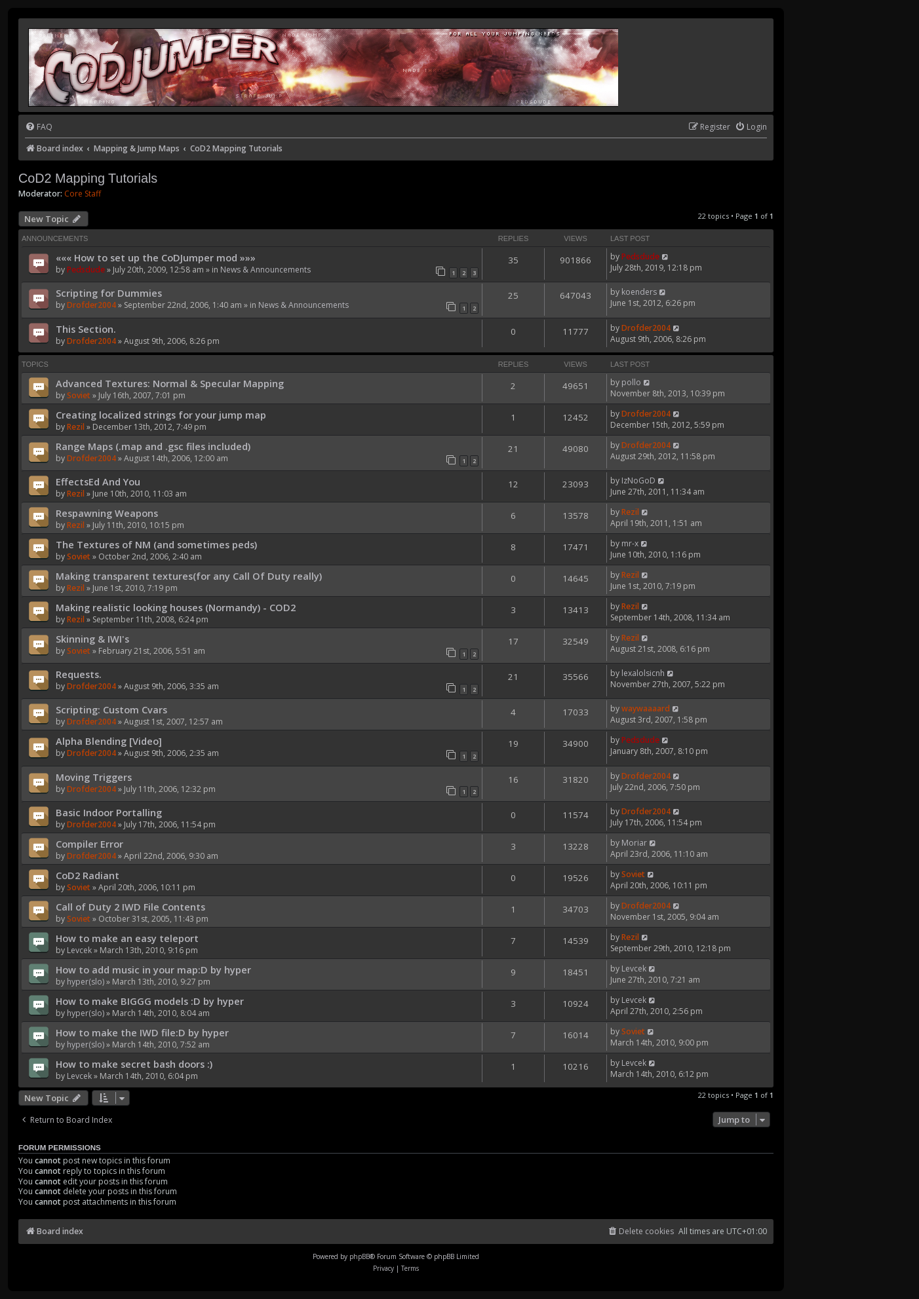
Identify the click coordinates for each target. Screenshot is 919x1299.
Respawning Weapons (107, 512)
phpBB (359, 1256)
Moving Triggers (94, 776)
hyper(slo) (85, 981)
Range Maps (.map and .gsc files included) (153, 446)
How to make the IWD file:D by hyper (142, 1032)
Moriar (634, 842)
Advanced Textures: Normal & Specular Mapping (170, 383)
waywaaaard (645, 708)
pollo (631, 382)
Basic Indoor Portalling (109, 812)
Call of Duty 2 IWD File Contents (130, 906)
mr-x (629, 543)
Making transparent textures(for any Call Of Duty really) (189, 575)
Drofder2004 (91, 305)
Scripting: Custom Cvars (111, 709)
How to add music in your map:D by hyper (153, 969)
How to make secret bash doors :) (134, 1063)
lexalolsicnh (643, 673)
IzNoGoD (638, 480)
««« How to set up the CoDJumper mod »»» (156, 257)
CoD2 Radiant (87, 875)
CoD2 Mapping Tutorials (87, 178)
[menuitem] (38, 127)
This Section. (86, 328)
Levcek (79, 950)
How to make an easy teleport (127, 938)
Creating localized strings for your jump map (161, 414)
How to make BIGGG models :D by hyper (150, 1000)
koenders (639, 291)
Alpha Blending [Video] (109, 740)
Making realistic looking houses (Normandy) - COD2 (176, 607)
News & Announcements (265, 269)
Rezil (76, 426)
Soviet (78, 395)
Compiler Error (89, 843)
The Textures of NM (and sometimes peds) (156, 544)
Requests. (79, 674)
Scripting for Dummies (109, 292)
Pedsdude (86, 269)
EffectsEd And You (98, 481)
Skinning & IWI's (92, 638)
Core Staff (82, 194)
